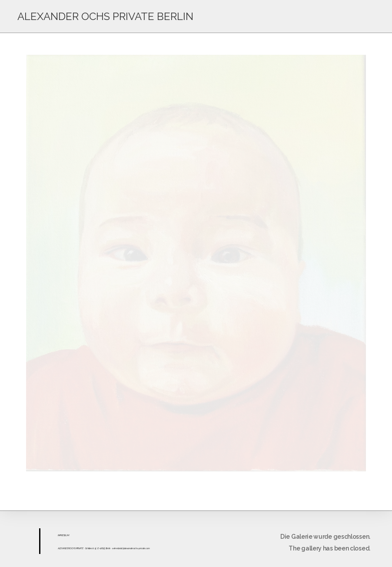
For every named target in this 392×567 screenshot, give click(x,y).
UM (67, 535)
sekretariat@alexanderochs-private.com (131, 548)
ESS (64, 535)
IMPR (60, 535)
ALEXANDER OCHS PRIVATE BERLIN (105, 16)
